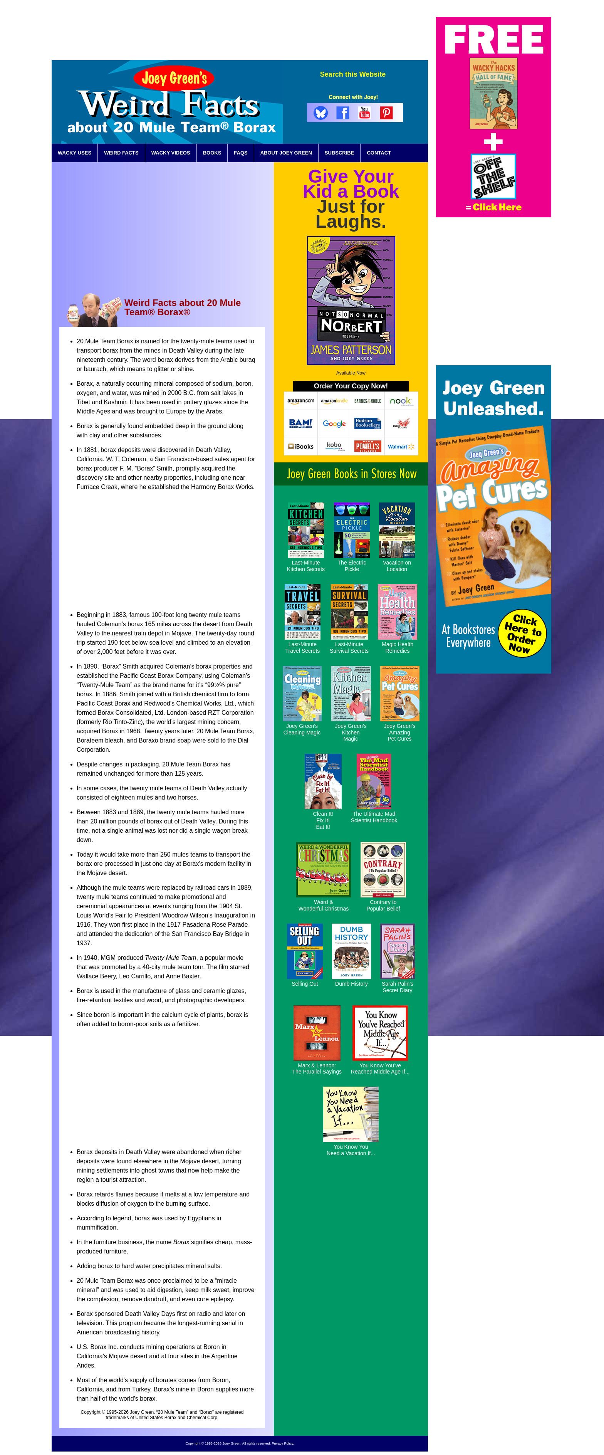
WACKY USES (74, 153)
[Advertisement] (288, 34)
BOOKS (212, 153)
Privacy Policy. (283, 1443)
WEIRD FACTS (121, 153)
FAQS (240, 153)
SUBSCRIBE (339, 153)
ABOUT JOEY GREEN (286, 153)
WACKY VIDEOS (170, 153)
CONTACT (379, 153)
